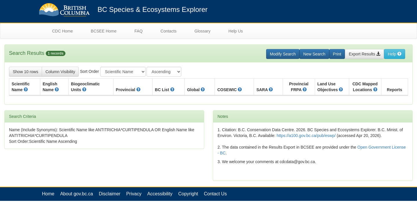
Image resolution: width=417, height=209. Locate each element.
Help (394, 54)
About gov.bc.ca (76, 193)
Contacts (168, 31)
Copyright (188, 193)
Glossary (203, 31)
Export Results (364, 54)
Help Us (235, 31)
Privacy (133, 193)
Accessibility (159, 193)
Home (48, 193)
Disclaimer (109, 193)
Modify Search (283, 54)
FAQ (138, 31)
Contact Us (215, 193)
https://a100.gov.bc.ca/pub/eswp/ (306, 135)
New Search (314, 54)
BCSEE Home (104, 31)
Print (337, 54)
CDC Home (62, 31)
